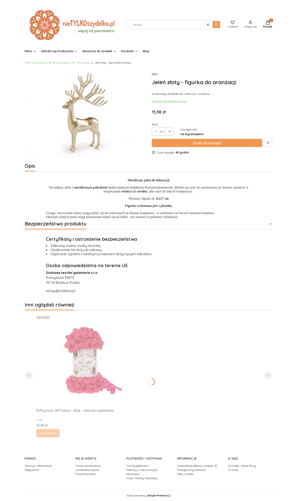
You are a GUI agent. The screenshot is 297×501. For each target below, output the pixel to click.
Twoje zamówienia (88, 466)
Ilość (155, 124)
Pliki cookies (185, 474)
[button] (216, 24)
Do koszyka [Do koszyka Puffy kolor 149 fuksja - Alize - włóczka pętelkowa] (48, 433)
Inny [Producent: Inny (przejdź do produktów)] (154, 73)
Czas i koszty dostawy (141, 478)
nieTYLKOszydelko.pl (36, 62)
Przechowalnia (85, 474)
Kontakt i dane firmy (242, 466)
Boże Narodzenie (62, 62)
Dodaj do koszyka (207, 143)
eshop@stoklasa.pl (60, 291)
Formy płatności (137, 466)
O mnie (233, 470)
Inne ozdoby (83, 62)
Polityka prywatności (191, 470)
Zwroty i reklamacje (38, 466)
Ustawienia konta (87, 470)
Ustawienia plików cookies (195, 466)
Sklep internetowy (147, 495)
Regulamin (32, 470)
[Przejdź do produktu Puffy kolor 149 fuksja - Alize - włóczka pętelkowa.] (87, 360)
